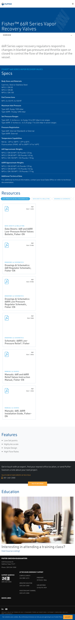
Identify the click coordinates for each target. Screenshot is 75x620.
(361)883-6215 (24, 578)
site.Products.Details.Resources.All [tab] (15, 199)
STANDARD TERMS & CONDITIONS (35, 612)
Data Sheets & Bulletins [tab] (41, 199)
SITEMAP (51, 612)
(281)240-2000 (11, 567)
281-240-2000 (8, 478)
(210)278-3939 (42, 587)
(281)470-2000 (24, 593)
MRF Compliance (7, 614)
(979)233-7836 (42, 580)
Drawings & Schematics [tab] (62, 199)
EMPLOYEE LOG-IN (61, 612)
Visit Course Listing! (11, 551)
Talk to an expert (37, 483)
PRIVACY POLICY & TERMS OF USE (12, 612)
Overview (7, 35)
